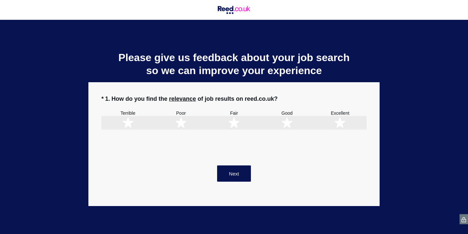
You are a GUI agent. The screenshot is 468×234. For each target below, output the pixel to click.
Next (234, 173)
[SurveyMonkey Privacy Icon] (463, 219)
